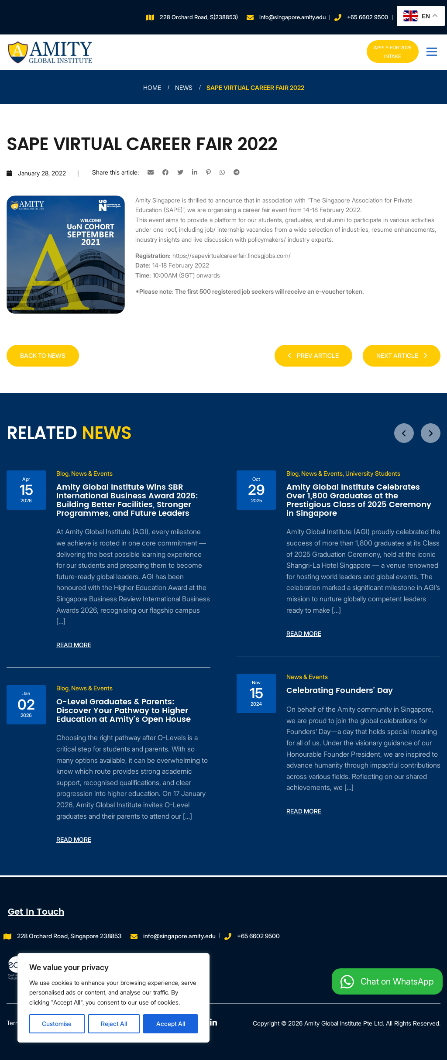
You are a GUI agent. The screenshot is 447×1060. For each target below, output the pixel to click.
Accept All (170, 1023)
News (184, 87)
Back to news (42, 355)
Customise (57, 1023)
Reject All (114, 1023)
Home (152, 87)
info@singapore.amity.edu (292, 17)
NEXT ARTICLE (401, 355)
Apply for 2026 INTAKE (391, 51)
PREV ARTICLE (313, 355)
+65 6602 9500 (367, 17)
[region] (113, 998)
